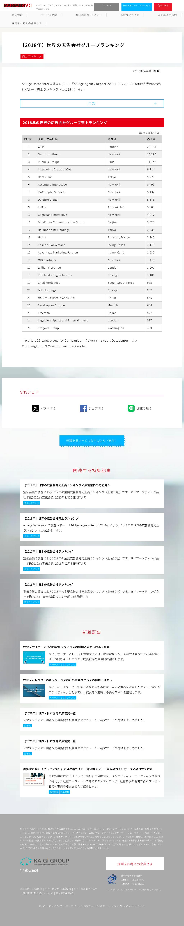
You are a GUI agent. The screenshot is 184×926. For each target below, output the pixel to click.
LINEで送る (140, 407)
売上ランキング (32, 56)
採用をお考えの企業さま (162, 15)
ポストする (44, 407)
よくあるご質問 (129, 15)
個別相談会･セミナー (70, 15)
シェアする (92, 407)
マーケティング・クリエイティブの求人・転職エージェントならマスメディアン (93, 905)
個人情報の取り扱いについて (37, 892)
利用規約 (66, 888)
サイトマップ (52, 888)
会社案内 (24, 888)
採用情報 (37, 888)
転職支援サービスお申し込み (136, 5)
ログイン (107, 5)
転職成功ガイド (101, 15)
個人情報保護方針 (65, 892)
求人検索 (164, 5)
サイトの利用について (85, 888)
